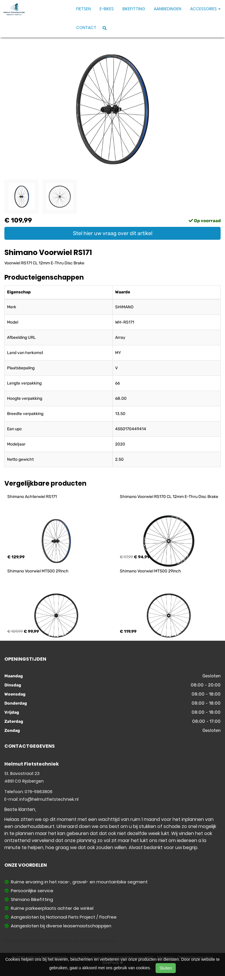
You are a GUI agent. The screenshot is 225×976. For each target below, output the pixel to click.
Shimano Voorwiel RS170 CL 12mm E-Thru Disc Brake (169, 496)
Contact (86, 27)
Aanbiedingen (167, 9)
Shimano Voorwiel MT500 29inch (38, 571)
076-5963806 (38, 792)
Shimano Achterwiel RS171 (32, 496)
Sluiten (165, 968)
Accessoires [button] (205, 9)
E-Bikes (107, 9)
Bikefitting (133, 9)
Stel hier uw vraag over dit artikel (112, 233)
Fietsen (83, 9)
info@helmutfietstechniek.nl (49, 799)
